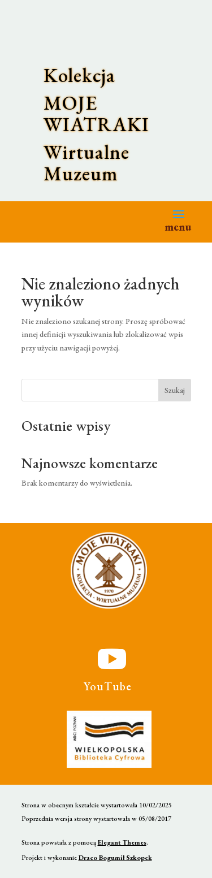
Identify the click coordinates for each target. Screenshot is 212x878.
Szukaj (175, 390)
